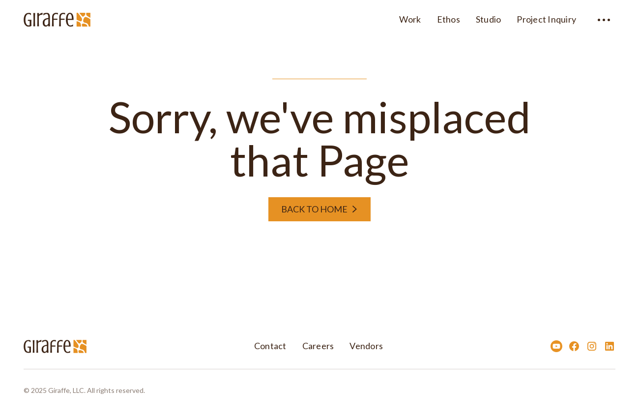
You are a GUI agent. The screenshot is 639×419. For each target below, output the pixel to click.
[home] (57, 18)
